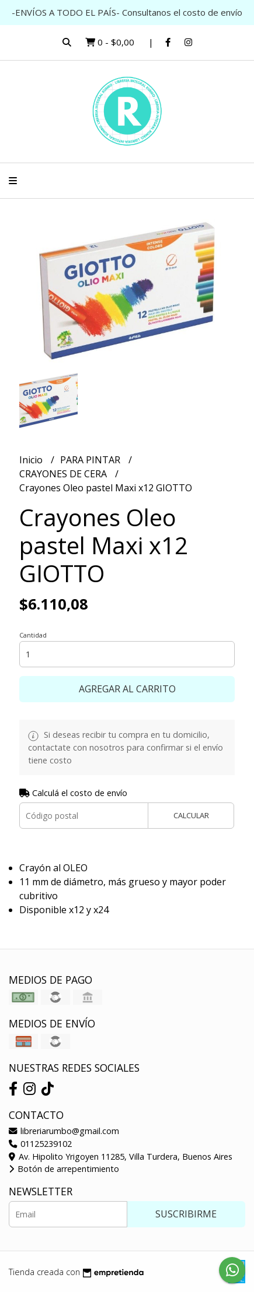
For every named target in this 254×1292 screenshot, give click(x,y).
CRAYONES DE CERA (64, 473)
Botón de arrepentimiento (64, 1168)
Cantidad (33, 635)
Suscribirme (186, 1213)
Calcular (191, 815)
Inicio (32, 459)
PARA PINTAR (91, 459)
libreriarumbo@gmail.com (64, 1130)
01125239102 (40, 1143)
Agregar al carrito (127, 688)
